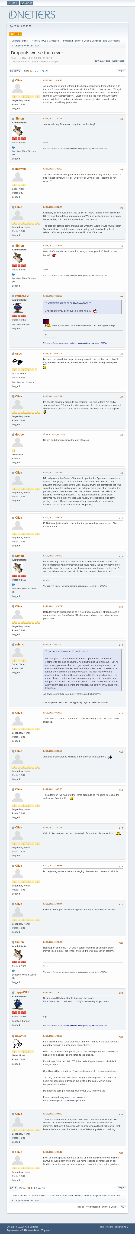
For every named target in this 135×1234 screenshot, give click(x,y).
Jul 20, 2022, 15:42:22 (52, 472)
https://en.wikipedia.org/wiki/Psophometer (64, 1100)
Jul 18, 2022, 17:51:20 (52, 169)
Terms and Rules (111, 1227)
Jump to (80, 1207)
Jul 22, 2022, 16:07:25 (52, 789)
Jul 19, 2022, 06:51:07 (52, 353)
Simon (19, 118)
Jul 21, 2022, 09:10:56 (52, 713)
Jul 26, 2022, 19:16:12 (52, 1152)
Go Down (15, 71)
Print (121, 71)
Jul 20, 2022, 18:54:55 (52, 556)
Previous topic (102, 61)
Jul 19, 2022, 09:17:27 (52, 396)
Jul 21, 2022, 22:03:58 (52, 751)
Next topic (118, 61)
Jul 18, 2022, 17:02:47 (52, 118)
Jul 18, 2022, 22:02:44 (52, 207)
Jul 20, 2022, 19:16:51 (52, 606)
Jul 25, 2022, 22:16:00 (52, 992)
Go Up (13, 1188)
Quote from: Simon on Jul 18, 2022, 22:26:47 (69, 303)
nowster (20, 1036)
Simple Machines (30, 1227)
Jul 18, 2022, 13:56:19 (52, 80)
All (47, 70)
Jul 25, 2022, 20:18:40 (52, 942)
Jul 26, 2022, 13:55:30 (52, 1114)
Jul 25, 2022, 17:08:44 (52, 904)
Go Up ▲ (124, 1227)
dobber (20, 434)
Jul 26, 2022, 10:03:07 (52, 1036)
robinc (19, 644)
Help (101, 1227)
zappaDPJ (22, 295)
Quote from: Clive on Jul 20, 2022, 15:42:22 (68, 651)
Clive (18, 80)
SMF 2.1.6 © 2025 (14, 1227)
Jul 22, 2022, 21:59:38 (52, 866)
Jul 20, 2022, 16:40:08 (52, 517)
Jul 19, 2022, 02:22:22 (52, 296)
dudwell (20, 168)
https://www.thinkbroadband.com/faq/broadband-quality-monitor (76, 1001)
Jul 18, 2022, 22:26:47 (52, 245)
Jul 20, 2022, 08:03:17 (55, 434)
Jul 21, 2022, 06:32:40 (52, 644)
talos (18, 353)
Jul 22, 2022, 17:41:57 (52, 827)
